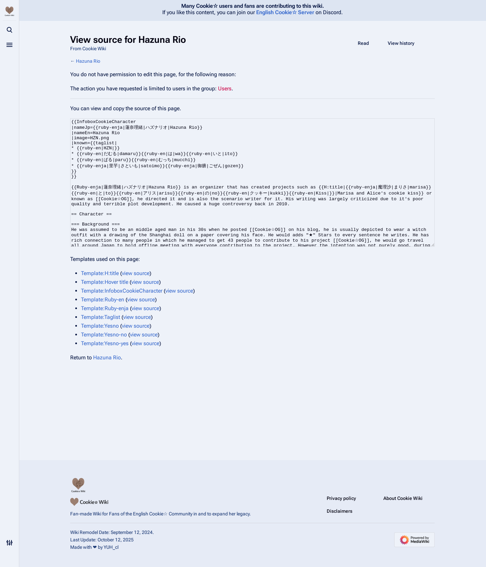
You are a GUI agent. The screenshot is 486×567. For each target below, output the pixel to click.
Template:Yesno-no (104, 360)
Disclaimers (339, 511)
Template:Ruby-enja (105, 333)
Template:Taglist (100, 342)
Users (225, 88)
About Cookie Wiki (403, 498)
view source (136, 298)
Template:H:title (100, 298)
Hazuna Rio (88, 61)
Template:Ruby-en (102, 325)
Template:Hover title (104, 307)
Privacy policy (341, 498)
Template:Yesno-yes (105, 368)
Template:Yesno (100, 351)
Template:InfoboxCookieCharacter (121, 316)
